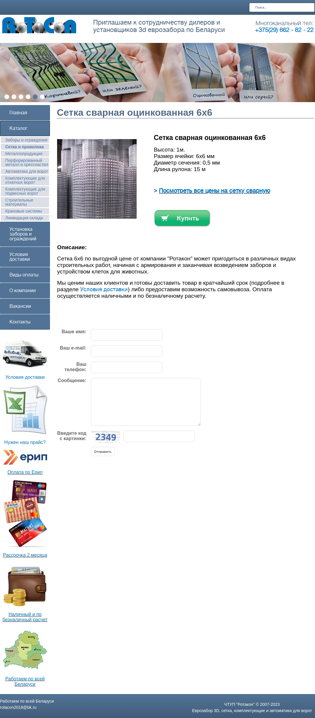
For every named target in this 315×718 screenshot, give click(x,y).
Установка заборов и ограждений (22, 234)
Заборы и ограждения (26, 140)
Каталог (18, 128)
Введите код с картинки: (71, 436)
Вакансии (20, 306)
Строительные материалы (19, 202)
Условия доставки (19, 257)
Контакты (19, 322)
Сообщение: (72, 380)
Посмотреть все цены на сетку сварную (214, 190)
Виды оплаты (23, 275)
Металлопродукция (23, 153)
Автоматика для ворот (26, 171)
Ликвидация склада (24, 217)
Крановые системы (23, 211)
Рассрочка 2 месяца (25, 555)
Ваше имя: (74, 331)
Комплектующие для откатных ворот (25, 180)
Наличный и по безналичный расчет (25, 617)
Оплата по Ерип (25, 472)
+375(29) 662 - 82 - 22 (284, 30)
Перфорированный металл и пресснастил (26, 162)
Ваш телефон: (75, 367)
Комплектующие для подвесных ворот (25, 191)
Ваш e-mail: (73, 347)
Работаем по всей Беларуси (25, 681)
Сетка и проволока (24, 146)
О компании (22, 290)
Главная (18, 112)
